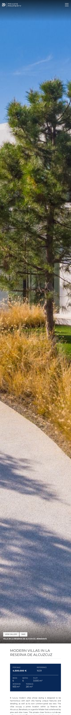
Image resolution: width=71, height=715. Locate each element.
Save (23, 634)
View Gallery (11, 634)
